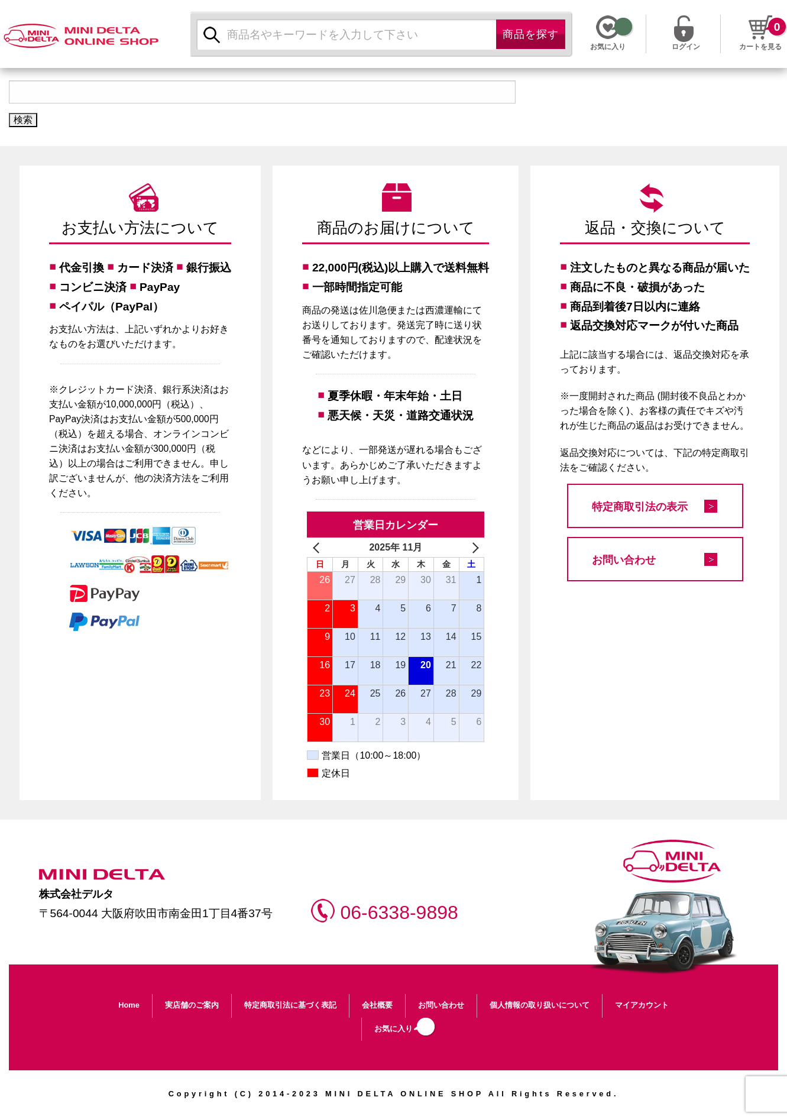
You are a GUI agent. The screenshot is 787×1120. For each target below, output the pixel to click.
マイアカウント (642, 1005)
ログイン (686, 45)
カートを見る (760, 47)
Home (129, 1005)
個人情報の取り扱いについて (540, 1005)
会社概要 (377, 1005)
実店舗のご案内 (192, 1005)
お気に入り (393, 1028)
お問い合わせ (624, 560)
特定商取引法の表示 (640, 507)
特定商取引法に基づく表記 (290, 1005)
